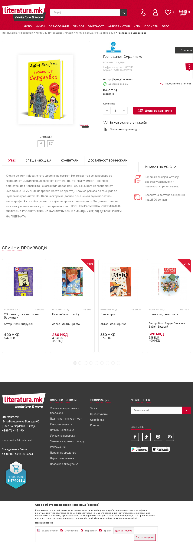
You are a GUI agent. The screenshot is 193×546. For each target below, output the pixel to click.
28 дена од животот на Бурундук (21, 314)
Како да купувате (61, 422)
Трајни (107, 531)
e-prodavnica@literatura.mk (17, 438)
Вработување (99, 412)
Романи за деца (105, 32)
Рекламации (58, 445)
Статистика (71, 531)
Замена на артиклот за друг (68, 439)
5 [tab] (96, 361)
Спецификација (38, 159)
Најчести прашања (62, 456)
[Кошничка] (183, 10)
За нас (94, 406)
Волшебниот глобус (66, 312)
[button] (147, 122)
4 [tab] (91, 361)
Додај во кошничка (158, 110)
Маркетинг (91, 531)
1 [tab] (75, 361)
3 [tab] (85, 361)
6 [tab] (102, 361)
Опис (12, 159)
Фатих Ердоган (71, 322)
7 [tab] (107, 361)
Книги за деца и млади (59, 32)
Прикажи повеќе (44, 523)
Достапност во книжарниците (113, 159)
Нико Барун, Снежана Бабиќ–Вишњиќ (167, 323)
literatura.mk (9, 32)
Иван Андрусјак (23, 322)
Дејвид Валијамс (122, 79)
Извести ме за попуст (178, 83)
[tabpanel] (24, 304)
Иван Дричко (118, 322)
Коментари (69, 159)
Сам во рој (108, 312)
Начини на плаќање (62, 428)
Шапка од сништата (163, 312)
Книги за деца (84, 32)
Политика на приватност (66, 416)
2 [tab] (80, 361)
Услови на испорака (62, 433)
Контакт (95, 423)
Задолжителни (50, 531)
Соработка (97, 418)
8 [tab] (113, 361)
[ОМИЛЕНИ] (168, 10)
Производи (26, 32)
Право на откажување (64, 462)
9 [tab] (118, 361)
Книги (39, 32)
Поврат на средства (63, 450)
